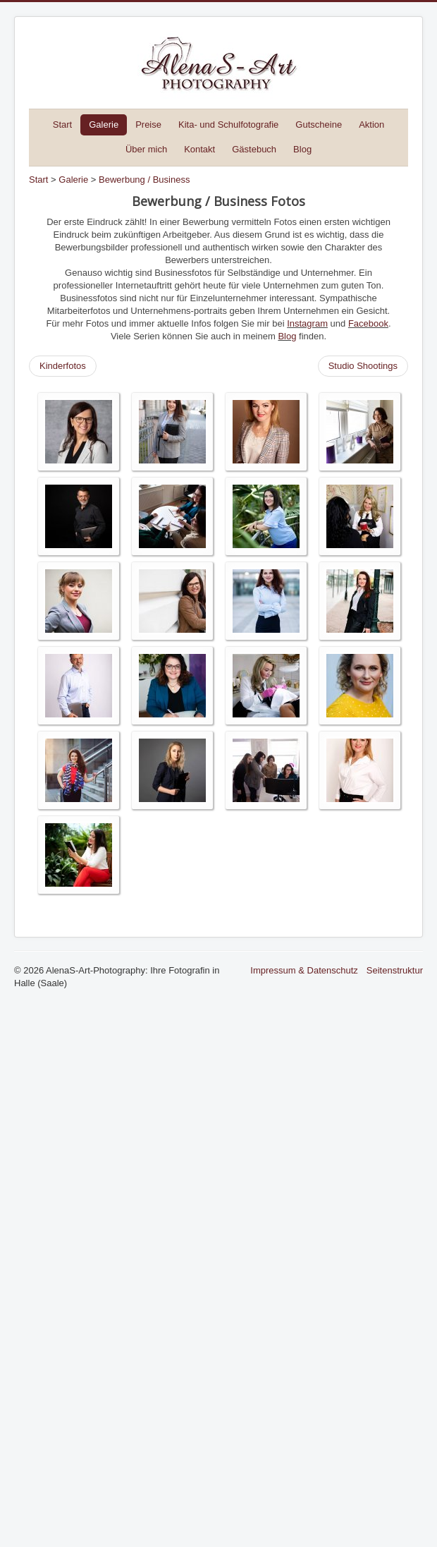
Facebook (368, 323)
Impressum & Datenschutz (303, 970)
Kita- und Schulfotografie (228, 124)
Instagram (307, 323)
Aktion (371, 124)
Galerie (103, 124)
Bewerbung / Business (144, 179)
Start (62, 124)
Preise (148, 124)
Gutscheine (318, 124)
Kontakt (199, 149)
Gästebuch (254, 149)
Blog (302, 149)
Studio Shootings (363, 365)
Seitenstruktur (395, 970)
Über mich (146, 149)
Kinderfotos (62, 365)
